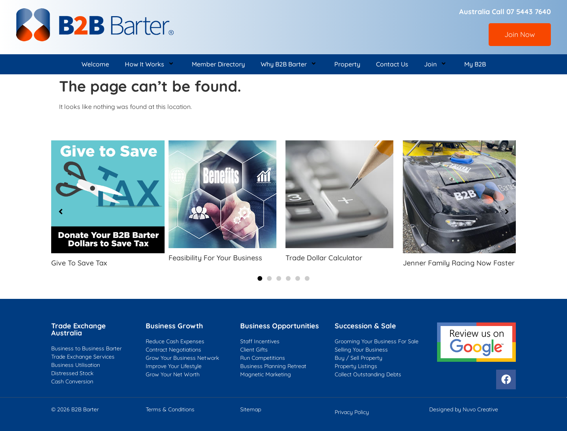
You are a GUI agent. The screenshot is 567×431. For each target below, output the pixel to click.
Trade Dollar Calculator (323, 257)
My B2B (475, 64)
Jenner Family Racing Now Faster (459, 262)
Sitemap (250, 409)
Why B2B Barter (290, 64)
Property (347, 64)
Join (436, 64)
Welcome (95, 64)
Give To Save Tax (79, 262)
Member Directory (218, 64)
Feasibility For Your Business (215, 257)
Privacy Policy (352, 412)
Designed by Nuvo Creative (463, 409)
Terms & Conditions (170, 409)
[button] (260, 278)
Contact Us (392, 64)
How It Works (150, 64)
